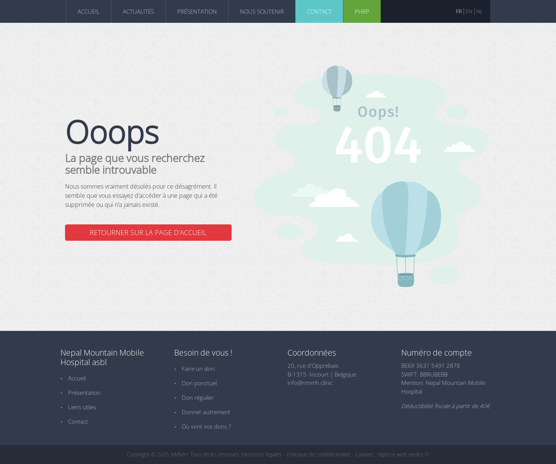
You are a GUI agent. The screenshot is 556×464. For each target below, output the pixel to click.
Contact (319, 11)
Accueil (89, 11)
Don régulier (198, 397)
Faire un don (198, 368)
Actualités (138, 11)
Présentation (197, 11)
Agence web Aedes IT (403, 454)
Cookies (364, 454)
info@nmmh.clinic (310, 382)
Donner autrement (206, 412)
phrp (362, 11)
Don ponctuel (199, 383)
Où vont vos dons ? (206, 426)
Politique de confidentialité (318, 454)
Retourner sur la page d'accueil (148, 232)
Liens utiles (82, 407)
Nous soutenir (262, 11)
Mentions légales (261, 454)
